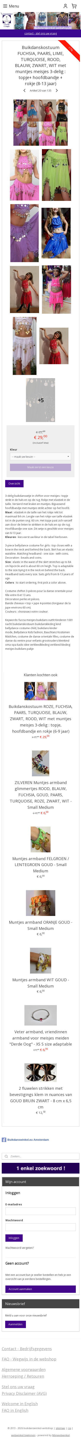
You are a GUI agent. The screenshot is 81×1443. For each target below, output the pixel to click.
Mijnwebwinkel (61, 1435)
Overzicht (14, 483)
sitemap (60, 1428)
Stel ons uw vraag (18, 1386)
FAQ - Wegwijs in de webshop (29, 1359)
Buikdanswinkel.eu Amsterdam (25, 1139)
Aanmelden (15, 1324)
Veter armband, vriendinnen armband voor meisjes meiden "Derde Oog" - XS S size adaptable (41, 1038)
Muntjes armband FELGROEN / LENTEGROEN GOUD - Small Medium (40, 865)
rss (69, 1428)
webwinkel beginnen (23, 1435)
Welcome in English (20, 1403)
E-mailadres (13, 1204)
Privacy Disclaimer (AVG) (24, 1393)
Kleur (13, 449)
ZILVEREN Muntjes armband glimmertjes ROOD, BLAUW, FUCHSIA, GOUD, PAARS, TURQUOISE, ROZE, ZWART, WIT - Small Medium (41, 795)
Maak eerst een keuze (40, 467)
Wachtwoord (14, 1220)
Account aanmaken (20, 1289)
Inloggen (14, 1238)
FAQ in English (15, 1410)
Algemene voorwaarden (24, 1369)
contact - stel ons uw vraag (40, 33)
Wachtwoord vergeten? (19, 1248)
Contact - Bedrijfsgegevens (27, 1348)
